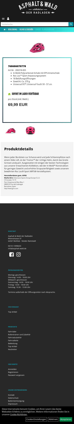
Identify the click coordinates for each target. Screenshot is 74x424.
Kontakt (11, 395)
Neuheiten (12, 349)
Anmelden (12, 369)
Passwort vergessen (16, 375)
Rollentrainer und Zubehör (19, 334)
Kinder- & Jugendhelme (44, 29)
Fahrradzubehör (15, 337)
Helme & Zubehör (26, 29)
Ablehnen (53, 419)
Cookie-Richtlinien (18, 414)
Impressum (13, 404)
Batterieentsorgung (16, 401)
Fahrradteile (13, 340)
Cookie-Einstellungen (36, 419)
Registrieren (13, 372)
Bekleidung (12, 29)
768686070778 (17, 66)
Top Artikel (12, 312)
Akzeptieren (65, 419)
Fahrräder (12, 331)
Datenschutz (13, 398)
